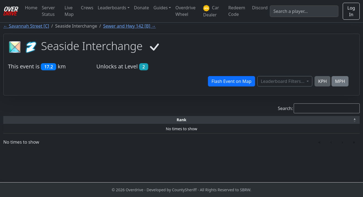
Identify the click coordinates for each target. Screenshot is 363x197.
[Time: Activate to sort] (106, 120)
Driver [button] (65, 119)
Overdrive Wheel (185, 11)
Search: (285, 108)
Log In (351, 11)
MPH (340, 81)
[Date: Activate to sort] (289, 120)
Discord (260, 8)
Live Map (68, 11)
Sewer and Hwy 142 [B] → (129, 26)
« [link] (319, 142)
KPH (322, 81)
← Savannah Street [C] (26, 26)
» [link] (354, 142)
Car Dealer (211, 11)
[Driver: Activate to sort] (65, 120)
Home (31, 8)
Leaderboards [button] (112, 8)
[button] (23, 120)
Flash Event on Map (231, 81)
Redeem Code (236, 11)
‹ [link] (331, 142)
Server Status (48, 11)
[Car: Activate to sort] (142, 120)
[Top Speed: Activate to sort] (188, 120)
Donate (141, 8)
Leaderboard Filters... (283, 81)
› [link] (342, 142)
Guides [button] (160, 8)
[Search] (304, 11)
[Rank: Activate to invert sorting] (23, 120)
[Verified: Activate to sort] (334, 120)
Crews (87, 8)
